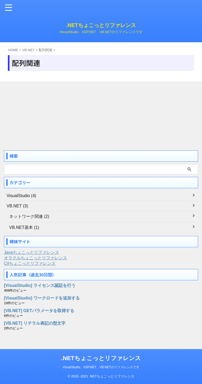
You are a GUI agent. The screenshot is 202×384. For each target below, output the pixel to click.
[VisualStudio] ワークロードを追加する (42, 298)
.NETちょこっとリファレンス (101, 25)
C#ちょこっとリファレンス (29, 263)
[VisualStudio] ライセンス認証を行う (39, 285)
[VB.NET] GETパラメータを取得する (39, 310)
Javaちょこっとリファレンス (31, 252)
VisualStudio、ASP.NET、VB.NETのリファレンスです (101, 367)
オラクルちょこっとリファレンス (35, 258)
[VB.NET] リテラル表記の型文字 (34, 323)
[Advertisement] (43, 114)
